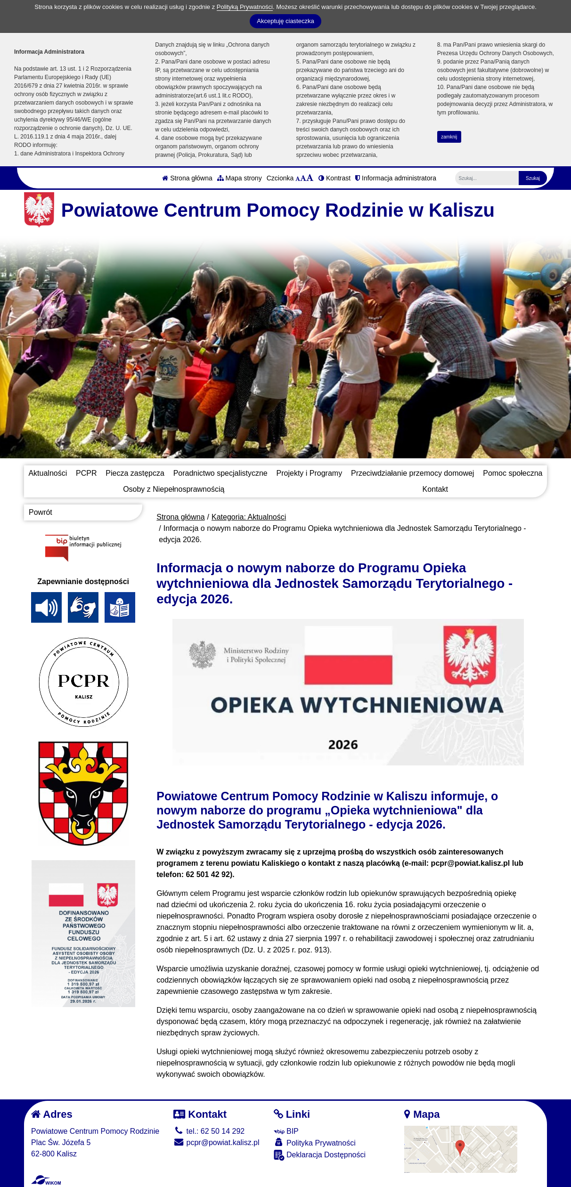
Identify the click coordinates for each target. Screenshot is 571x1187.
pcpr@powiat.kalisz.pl (216, 1142)
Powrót (40, 512)
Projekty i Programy (310, 473)
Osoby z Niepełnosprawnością (173, 489)
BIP (286, 1131)
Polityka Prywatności (315, 1142)
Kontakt (435, 489)
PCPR (86, 473)
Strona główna (187, 178)
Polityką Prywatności (245, 6)
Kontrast (334, 178)
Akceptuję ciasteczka (285, 20)
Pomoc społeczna (512, 473)
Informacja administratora (395, 178)
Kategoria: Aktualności (249, 517)
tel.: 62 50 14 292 (209, 1131)
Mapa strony (239, 178)
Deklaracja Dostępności (320, 1155)
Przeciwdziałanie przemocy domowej (412, 473)
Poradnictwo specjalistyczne (220, 473)
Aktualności (47, 473)
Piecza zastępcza (135, 473)
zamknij (449, 136)
